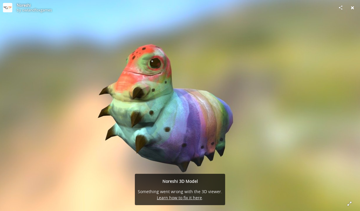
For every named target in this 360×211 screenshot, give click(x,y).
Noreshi (23, 5)
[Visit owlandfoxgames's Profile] (7, 7)
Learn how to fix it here (179, 197)
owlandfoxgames (37, 10)
